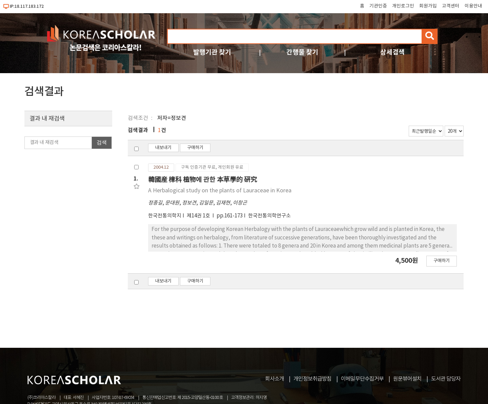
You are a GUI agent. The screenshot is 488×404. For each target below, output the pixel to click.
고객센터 (451, 6)
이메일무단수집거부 (362, 379)
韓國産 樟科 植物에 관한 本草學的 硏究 (202, 180)
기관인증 (378, 6)
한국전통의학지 (164, 216)
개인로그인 (403, 6)
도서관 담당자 (446, 379)
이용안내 (473, 6)
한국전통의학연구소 (269, 216)
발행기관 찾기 (212, 52)
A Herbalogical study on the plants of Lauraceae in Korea (219, 191)
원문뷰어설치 (407, 379)
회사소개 (274, 379)
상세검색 (392, 52)
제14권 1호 (199, 216)
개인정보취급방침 (312, 379)
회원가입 (428, 6)
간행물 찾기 (302, 52)
